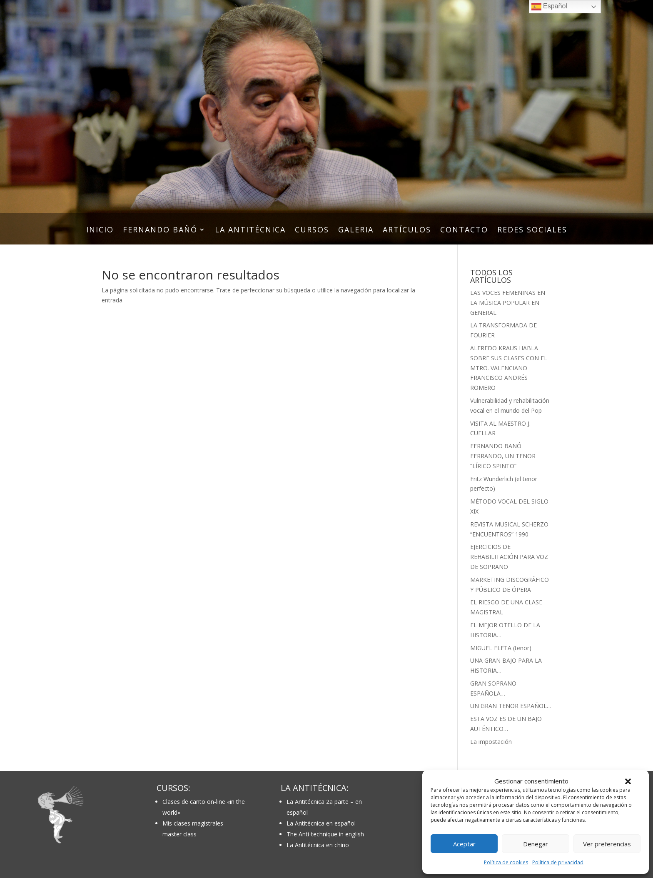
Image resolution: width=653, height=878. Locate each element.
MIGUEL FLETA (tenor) (500, 648)
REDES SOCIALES (532, 230)
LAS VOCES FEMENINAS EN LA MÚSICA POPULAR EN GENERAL (507, 303)
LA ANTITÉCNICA (250, 230)
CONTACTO (464, 230)
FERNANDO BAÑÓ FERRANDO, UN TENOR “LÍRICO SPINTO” (503, 456)
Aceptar (464, 844)
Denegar (535, 844)
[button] (628, 781)
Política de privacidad (557, 862)
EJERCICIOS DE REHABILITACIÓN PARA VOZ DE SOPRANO (509, 557)
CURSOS (312, 230)
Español (549, 7)
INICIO (100, 230)
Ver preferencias (607, 844)
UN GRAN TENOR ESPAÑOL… (510, 706)
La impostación (491, 742)
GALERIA (356, 230)
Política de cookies (506, 862)
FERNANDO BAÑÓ (160, 230)
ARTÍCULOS (407, 230)
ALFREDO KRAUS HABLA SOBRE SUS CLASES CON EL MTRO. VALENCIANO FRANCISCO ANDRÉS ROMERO (508, 368)
